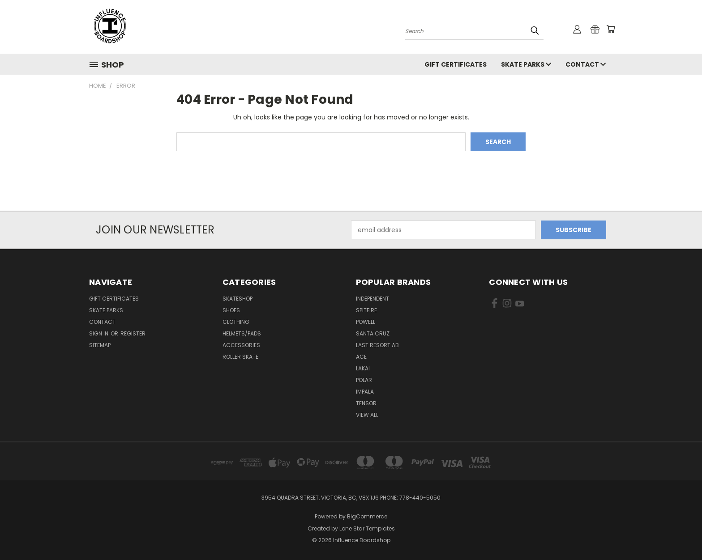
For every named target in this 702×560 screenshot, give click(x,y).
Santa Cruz (373, 333)
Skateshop (238, 298)
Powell (365, 322)
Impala (365, 391)
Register (133, 333)
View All (367, 415)
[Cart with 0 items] (610, 29)
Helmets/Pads (242, 333)
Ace (361, 357)
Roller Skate (240, 357)
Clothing (236, 322)
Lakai (363, 368)
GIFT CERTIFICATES (455, 64)
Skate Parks (526, 64)
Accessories (241, 345)
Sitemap (100, 345)
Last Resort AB (377, 345)
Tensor (366, 403)
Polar (364, 380)
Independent (372, 298)
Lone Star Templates (367, 528)
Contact (585, 64)
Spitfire (366, 310)
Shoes (231, 310)
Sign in (99, 333)
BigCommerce (367, 516)
